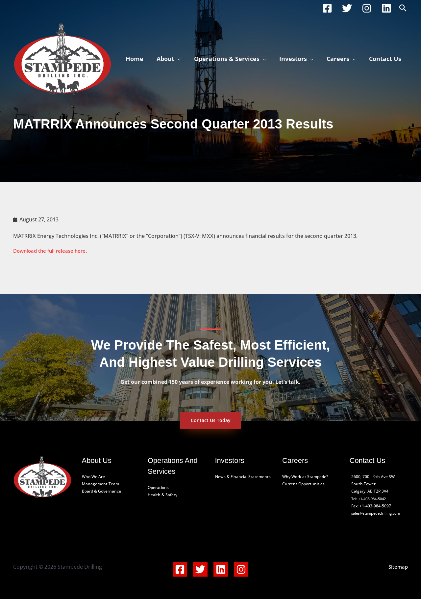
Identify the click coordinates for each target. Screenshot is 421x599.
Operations (158, 487)
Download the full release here (51, 250)
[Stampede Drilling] (62, 58)
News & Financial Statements (243, 476)
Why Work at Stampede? (305, 476)
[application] (183, 59)
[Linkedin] (386, 8)
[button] (403, 8)
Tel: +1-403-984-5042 (370, 498)
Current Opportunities (303, 484)
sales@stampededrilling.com (378, 513)
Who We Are (93, 476)
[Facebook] (327, 8)
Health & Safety (162, 495)
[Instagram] (367, 8)
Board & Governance (101, 491)
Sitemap (397, 566)
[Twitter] (347, 8)
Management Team (100, 484)
